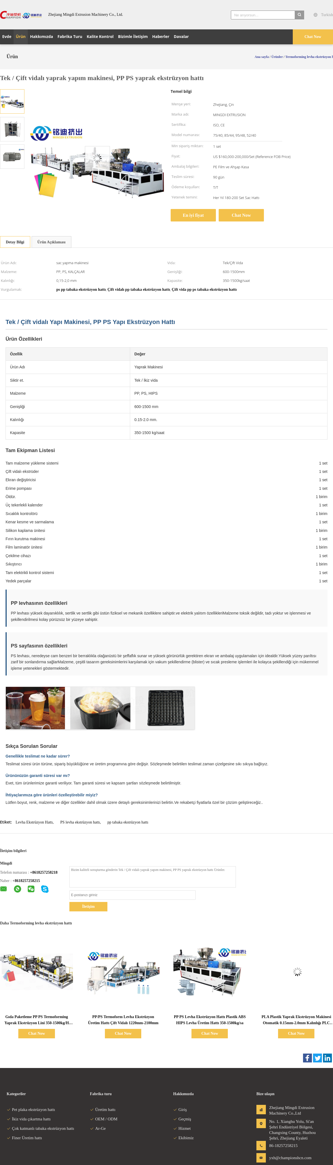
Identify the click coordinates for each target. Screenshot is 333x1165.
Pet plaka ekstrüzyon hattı (31, 1109)
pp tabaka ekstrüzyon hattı (127, 822)
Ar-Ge (98, 1128)
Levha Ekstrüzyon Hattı (34, 822)
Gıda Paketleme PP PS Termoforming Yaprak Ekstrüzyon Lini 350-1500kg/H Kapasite (36, 1023)
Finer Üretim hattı (24, 1138)
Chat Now (312, 37)
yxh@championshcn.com (286, 1158)
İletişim (88, 906)
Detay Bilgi (15, 242)
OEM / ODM (103, 1119)
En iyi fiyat (193, 215)
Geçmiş (182, 1119)
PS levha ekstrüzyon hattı (80, 822)
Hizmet (182, 1128)
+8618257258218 (43, 872)
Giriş (180, 1109)
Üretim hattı (102, 1109)
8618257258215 (27, 881)
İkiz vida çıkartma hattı (29, 1119)
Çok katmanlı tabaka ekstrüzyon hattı (40, 1128)
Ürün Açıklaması (51, 242)
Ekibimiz (183, 1138)
